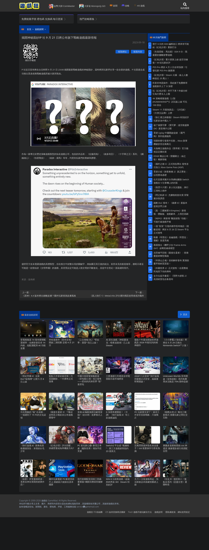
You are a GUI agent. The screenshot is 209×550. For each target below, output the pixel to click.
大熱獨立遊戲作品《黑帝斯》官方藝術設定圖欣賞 (171, 150)
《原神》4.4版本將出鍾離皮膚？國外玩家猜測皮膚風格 (51, 294)
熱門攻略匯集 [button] (88, 19)
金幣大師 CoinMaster (62, 6)
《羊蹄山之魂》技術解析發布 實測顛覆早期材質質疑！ (171, 262)
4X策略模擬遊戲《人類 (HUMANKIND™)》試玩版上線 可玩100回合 (170, 101)
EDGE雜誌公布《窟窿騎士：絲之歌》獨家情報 (170, 158)
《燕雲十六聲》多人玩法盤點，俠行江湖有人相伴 (171, 189)
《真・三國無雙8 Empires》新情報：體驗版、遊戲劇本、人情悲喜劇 (171, 212)
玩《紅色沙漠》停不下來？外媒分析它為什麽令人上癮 (170, 92)
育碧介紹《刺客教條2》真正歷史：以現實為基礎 (171, 173)
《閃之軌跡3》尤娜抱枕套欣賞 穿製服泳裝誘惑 (171, 197)
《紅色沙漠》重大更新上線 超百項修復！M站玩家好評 (170, 61)
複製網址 (122, 51)
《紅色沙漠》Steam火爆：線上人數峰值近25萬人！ (170, 77)
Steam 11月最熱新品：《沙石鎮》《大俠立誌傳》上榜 (170, 111)
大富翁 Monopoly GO (92, 6)
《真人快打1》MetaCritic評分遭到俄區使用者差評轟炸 (114, 294)
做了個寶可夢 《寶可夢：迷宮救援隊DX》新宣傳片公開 (171, 127)
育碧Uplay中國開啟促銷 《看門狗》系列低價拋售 (169, 134)
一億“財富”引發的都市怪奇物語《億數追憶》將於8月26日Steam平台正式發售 (171, 229)
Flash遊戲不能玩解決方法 (140, 512)
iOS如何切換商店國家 (115, 512)
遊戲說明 (158, 512)
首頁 (29, 29)
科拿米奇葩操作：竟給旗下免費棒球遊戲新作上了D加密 (170, 84)
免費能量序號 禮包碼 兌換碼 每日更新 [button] (43, 19)
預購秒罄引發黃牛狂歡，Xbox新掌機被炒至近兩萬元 (170, 142)
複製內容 (137, 51)
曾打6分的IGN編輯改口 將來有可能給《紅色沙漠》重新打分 (171, 45)
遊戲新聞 (39, 29)
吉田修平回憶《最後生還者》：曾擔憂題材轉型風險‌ (171, 254)
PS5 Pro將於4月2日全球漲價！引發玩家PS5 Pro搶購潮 (170, 69)
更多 (183, 314)
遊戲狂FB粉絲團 (94, 512)
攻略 (125, 5)
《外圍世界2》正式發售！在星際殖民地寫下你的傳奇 (171, 270)
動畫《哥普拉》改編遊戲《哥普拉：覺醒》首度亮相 (171, 239)
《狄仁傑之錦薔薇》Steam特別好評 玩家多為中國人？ (171, 119)
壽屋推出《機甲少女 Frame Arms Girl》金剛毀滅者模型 (170, 246)
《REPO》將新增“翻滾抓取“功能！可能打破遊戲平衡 (171, 220)
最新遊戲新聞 (31, 314)
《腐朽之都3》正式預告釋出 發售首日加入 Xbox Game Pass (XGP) (171, 165)
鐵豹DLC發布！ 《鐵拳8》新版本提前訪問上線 (170, 204)
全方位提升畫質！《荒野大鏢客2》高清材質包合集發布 (171, 277)
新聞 (113, 5)
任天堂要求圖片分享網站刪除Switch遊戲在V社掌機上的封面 (171, 181)
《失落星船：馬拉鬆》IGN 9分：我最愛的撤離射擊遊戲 (170, 53)
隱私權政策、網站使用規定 (177, 512)
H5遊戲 (139, 5)
